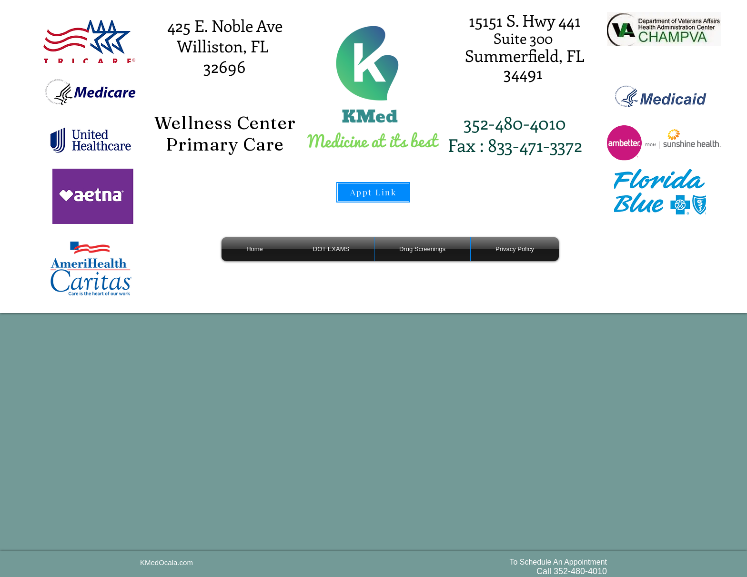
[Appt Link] (373, 192)
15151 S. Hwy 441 (525, 20)
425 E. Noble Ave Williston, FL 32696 (225, 45)
